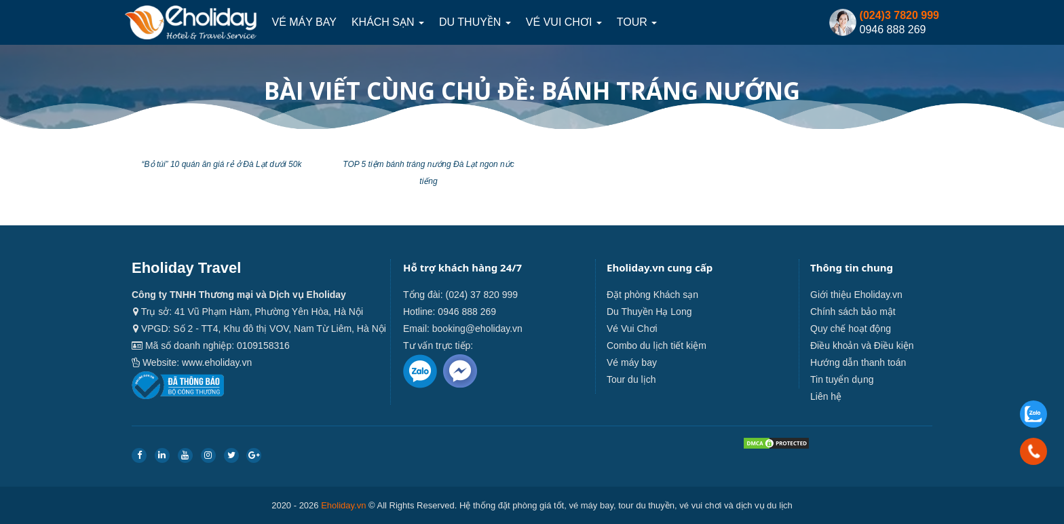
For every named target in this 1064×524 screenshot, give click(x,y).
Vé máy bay (303, 22)
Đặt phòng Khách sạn (652, 294)
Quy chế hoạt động (850, 328)
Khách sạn (388, 22)
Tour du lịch (631, 379)
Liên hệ (825, 396)
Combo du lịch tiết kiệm (656, 345)
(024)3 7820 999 (899, 15)
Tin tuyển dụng (842, 379)
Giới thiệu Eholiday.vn (856, 294)
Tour (637, 22)
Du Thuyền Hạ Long (649, 311)
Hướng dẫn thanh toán (858, 362)
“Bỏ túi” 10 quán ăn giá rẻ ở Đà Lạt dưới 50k (222, 164)
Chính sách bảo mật (853, 311)
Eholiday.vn (343, 505)
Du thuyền (475, 22)
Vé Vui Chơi (564, 22)
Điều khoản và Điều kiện (862, 345)
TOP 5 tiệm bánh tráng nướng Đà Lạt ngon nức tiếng (428, 173)
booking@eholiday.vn (477, 328)
